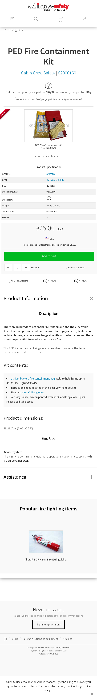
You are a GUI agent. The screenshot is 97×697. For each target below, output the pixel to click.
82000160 (50, 174)
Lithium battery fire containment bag (32, 378)
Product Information (48, 298)
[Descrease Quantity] (8, 267)
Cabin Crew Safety (55, 180)
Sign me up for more (48, 624)
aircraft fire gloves (33, 392)
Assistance (48, 477)
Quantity (35, 267)
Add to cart (49, 256)
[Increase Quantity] (26, 267)
